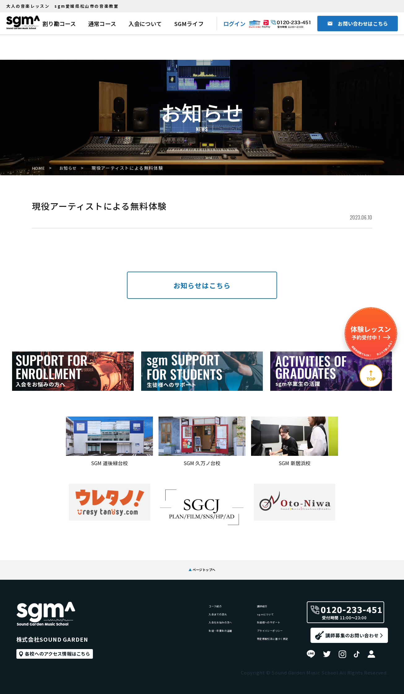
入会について (145, 24)
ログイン (234, 24)
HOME (39, 168)
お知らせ (72, 168)
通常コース (102, 24)
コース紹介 (173, 599)
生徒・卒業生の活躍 (183, 638)
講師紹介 (239, 599)
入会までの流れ (178, 612)
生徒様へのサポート (252, 625)
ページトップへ (202, 564)
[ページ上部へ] (370, 375)
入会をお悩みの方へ (183, 625)
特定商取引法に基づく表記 (259, 650)
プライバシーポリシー (254, 638)
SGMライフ (189, 24)
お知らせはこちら (202, 285)
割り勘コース (59, 24)
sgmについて (244, 612)
